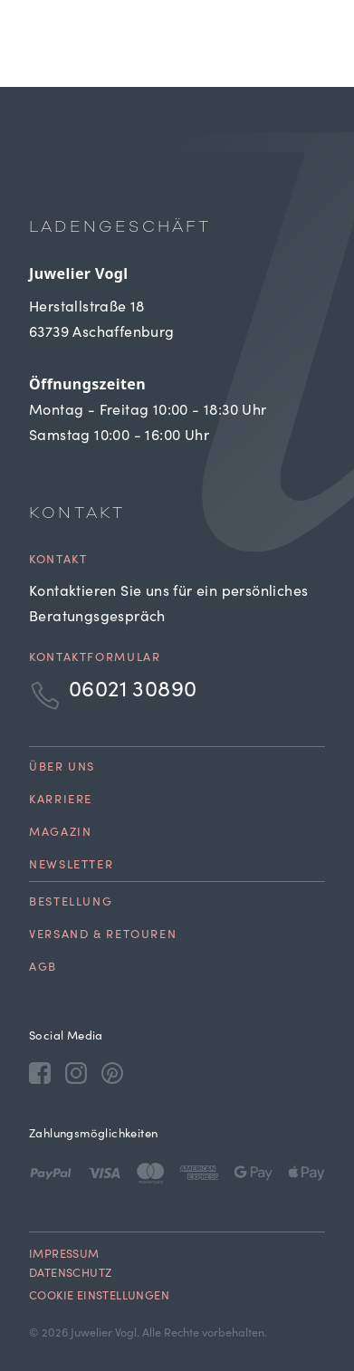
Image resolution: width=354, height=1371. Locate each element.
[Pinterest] (112, 1072)
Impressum (64, 1255)
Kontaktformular (94, 659)
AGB (43, 968)
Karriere (60, 801)
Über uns (62, 768)
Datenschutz (70, 1274)
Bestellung (70, 903)
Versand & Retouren (103, 936)
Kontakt (58, 561)
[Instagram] (76, 1072)
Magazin (60, 833)
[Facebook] (40, 1072)
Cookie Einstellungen (99, 1297)
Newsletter (71, 866)
